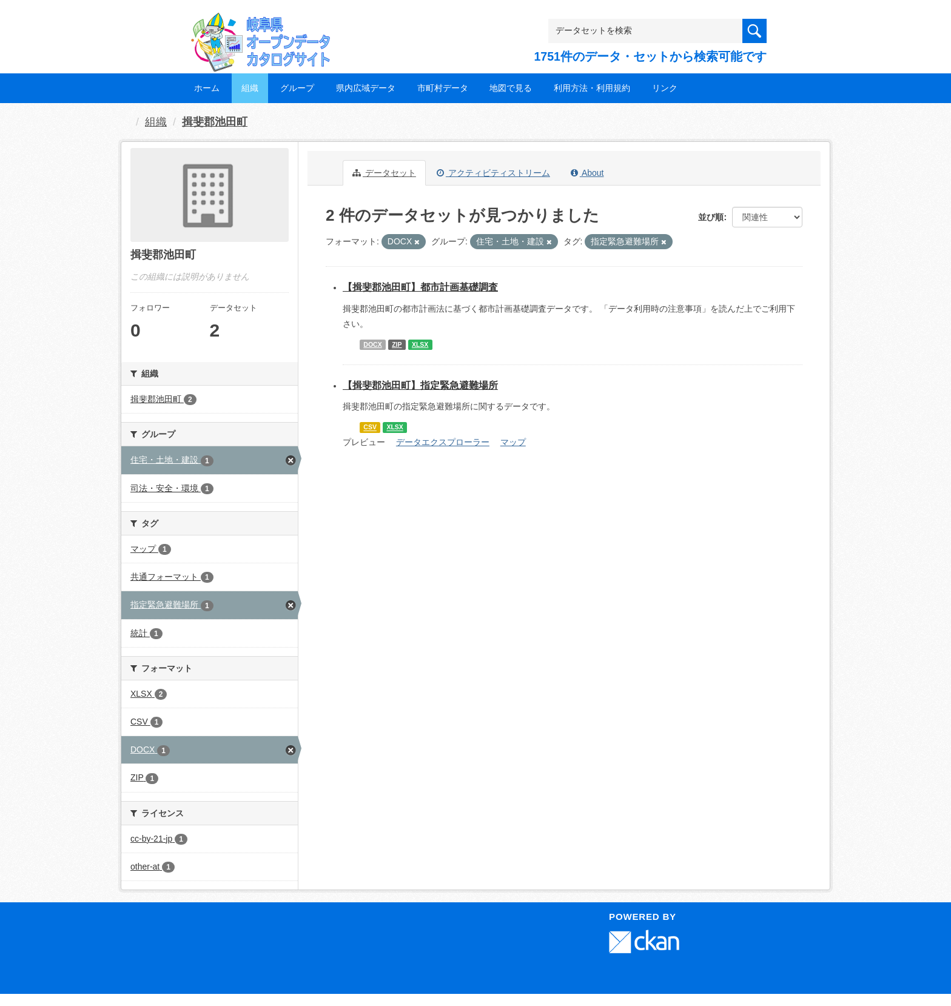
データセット (384, 173)
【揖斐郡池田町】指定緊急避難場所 (420, 385)
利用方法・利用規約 (592, 88)
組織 (249, 88)
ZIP (397, 344)
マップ (513, 442)
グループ (297, 88)
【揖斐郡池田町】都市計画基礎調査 (420, 287)
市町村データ (442, 88)
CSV (370, 427)
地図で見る (510, 88)
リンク (664, 88)
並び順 (711, 217)
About (587, 173)
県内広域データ (365, 88)
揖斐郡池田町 (214, 122)
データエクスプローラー (442, 442)
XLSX (420, 344)
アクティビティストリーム (493, 173)
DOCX (372, 344)
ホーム (207, 88)
